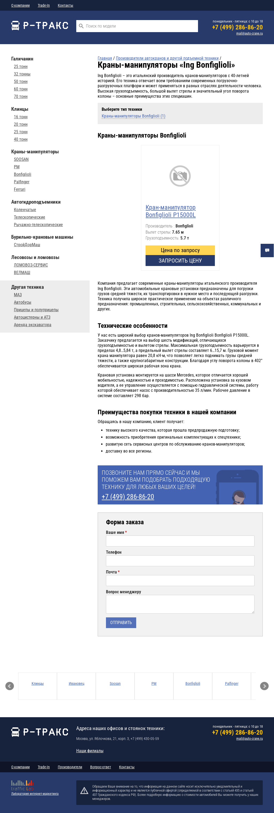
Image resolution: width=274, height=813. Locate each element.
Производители (70, 767)
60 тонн (21, 89)
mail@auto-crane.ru (249, 33)
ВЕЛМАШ (22, 273)
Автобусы (22, 302)
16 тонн (21, 117)
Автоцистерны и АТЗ (32, 317)
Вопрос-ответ (100, 767)
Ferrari (19, 189)
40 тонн (21, 139)
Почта (111, 572)
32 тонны (22, 74)
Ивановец (76, 683)
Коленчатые (25, 210)
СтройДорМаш (27, 245)
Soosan (115, 683)
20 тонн (21, 124)
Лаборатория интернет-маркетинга (35, 793)
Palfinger (21, 182)
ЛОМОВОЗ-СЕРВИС (31, 265)
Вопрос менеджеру (123, 592)
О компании (20, 5)
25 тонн (21, 66)
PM (17, 167)
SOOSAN (21, 159)
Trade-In (44, 5)
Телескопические (29, 217)
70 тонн (21, 96)
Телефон (113, 552)
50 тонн (21, 81)
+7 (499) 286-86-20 (237, 27)
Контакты (65, 5)
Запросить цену (180, 260)
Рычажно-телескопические (38, 225)
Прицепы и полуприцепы (36, 310)
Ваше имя (115, 532)
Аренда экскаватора (32, 325)
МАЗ (18, 295)
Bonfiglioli (22, 174)
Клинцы (38, 683)
